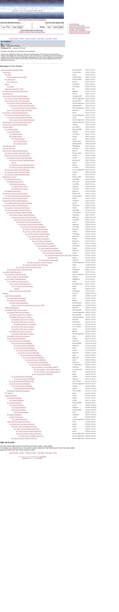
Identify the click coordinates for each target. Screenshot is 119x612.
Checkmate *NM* (52, 257)
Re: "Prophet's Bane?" (11, 129)
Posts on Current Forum (26, 32)
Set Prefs (41, 38)
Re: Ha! (14, 162)
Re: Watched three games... (13, 179)
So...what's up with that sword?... (12, 272)
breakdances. (11, 60)
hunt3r (7, 44)
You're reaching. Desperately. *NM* (37, 236)
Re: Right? (8, 74)
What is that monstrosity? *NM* (14, 89)
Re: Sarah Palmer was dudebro (16, 298)
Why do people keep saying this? (17, 77)
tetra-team (39, 458)
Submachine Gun (8, 93)
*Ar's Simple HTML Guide (76, 25)
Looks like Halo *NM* (9, 146)
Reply (22, 38)
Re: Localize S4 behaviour (19, 419)
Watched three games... (10, 177)
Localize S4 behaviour (16, 417)
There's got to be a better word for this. (18, 421)
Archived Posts (40, 32)
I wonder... (17, 288)
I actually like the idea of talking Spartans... (15, 200)
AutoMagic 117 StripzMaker (77, 30)
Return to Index (31, 38)
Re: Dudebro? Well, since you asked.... (16, 310)
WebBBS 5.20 (26, 458)
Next (55, 38)
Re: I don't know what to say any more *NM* (58, 255)
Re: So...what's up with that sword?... (16, 274)
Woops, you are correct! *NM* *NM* (20, 291)
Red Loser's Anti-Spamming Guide (79, 27)
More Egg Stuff (80, 28)
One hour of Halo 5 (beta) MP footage (12, 70)
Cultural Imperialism (11, 395)
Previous (49, 38)
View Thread (14, 38)
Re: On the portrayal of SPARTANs (19, 341)
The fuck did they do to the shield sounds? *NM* (17, 122)
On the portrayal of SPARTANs (16, 338)
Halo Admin (42, 456)
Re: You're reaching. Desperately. (39, 238)
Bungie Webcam (74, 24)
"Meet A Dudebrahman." (12, 307)
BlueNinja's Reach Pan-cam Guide (79, 33)
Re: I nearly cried (10, 79)
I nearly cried (6, 72)
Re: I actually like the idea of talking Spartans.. (19, 203)
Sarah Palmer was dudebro (13, 295)
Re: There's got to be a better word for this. (22, 424)
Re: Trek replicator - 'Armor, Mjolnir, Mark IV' (45, 367)
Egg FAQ (72, 28)
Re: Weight (10, 86)
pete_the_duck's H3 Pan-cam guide (79, 31)
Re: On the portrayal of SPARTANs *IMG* (21, 381)
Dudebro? (16, 48)
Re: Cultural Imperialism (14, 398)
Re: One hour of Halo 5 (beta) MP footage (15, 91)
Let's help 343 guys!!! (9, 148)
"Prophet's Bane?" (8, 127)
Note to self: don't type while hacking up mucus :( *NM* (28, 305)
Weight (7, 84)
